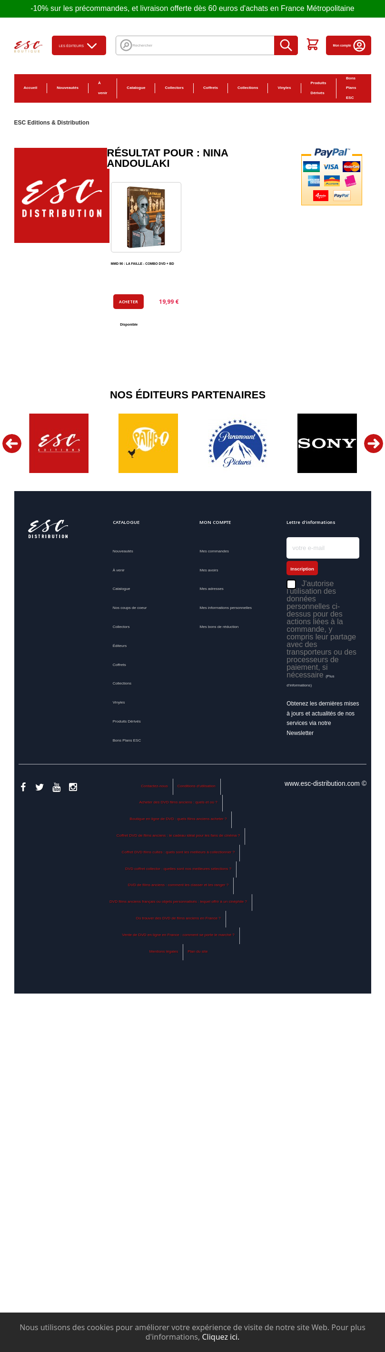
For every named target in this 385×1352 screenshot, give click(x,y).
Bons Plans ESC (351, 88)
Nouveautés (68, 88)
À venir (102, 88)
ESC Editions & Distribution (51, 122)
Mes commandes (214, 551)
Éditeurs (120, 646)
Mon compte (349, 45)
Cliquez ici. (220, 1337)
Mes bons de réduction (218, 627)
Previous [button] (11, 443)
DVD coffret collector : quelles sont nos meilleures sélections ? (178, 869)
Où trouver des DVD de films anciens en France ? (178, 918)
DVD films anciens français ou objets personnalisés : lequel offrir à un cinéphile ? (178, 901)
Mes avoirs (208, 570)
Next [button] (373, 443)
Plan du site (197, 951)
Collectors (174, 88)
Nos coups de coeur (130, 608)
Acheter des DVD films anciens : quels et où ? (178, 802)
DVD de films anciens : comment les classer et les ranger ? (178, 885)
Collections (247, 88)
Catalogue (136, 88)
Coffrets (210, 88)
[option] (59, 443)
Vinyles (284, 88)
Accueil (31, 88)
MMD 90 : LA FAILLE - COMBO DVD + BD (142, 263)
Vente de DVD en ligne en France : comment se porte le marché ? (178, 935)
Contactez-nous (154, 786)
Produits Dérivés (318, 88)
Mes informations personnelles (225, 608)
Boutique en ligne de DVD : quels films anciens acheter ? (178, 819)
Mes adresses (211, 589)
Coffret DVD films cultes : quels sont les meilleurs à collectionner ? (178, 852)
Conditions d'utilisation (197, 786)
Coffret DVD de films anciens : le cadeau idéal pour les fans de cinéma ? (178, 835)
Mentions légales (163, 951)
